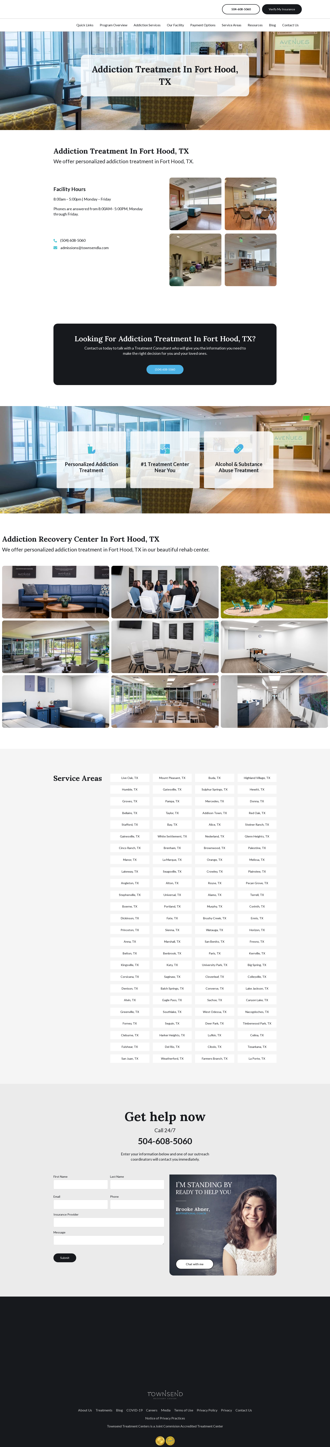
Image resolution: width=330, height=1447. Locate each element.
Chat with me (195, 1264)
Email (56, 1196)
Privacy (226, 1410)
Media (165, 1410)
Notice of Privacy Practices (165, 1418)
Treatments (104, 1410)
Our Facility (175, 25)
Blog (272, 25)
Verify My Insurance (282, 9)
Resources (255, 25)
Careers (151, 1410)
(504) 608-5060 (165, 369)
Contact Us (290, 25)
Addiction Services (147, 25)
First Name (60, 1176)
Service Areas (231, 25)
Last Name (117, 1176)
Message (59, 1232)
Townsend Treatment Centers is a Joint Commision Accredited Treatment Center (165, 1426)
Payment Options (203, 25)
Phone (114, 1196)
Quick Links (84, 25)
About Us (85, 1410)
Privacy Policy (207, 1410)
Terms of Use (183, 1410)
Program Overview (113, 25)
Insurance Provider (66, 1214)
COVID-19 (134, 1410)
